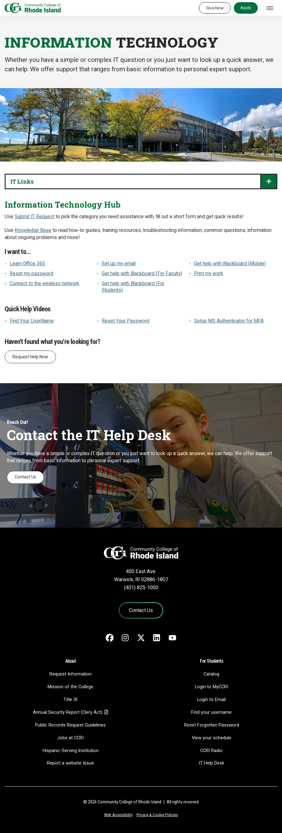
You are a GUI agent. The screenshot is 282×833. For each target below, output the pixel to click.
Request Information (70, 674)
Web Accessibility (118, 814)
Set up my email (119, 263)
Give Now (215, 7)
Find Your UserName (32, 321)
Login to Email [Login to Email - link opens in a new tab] (211, 699)
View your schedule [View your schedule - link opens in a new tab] (211, 738)
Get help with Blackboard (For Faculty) (142, 273)
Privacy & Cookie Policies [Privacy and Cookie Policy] (157, 814)
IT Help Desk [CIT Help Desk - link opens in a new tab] (211, 763)
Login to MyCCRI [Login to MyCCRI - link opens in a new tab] (211, 686)
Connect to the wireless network (44, 283)
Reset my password (31, 273)
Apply (245, 7)
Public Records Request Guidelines (70, 725)
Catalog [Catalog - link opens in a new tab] (211, 674)
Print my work (208, 273)
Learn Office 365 (27, 263)
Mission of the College (70, 686)
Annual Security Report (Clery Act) (67, 712)
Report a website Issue (70, 763)
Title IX (70, 699)
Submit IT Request (34, 216)
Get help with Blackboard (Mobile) (230, 263)
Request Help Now (30, 356)
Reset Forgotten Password (211, 725)
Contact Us (25, 476)
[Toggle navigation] (269, 8)
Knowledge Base (33, 230)
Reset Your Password (125, 321)
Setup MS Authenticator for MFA (229, 321)
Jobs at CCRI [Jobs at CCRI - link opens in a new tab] (70, 738)
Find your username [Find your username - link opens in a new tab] (211, 712)
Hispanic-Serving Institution (71, 750)
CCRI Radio (211, 750)
